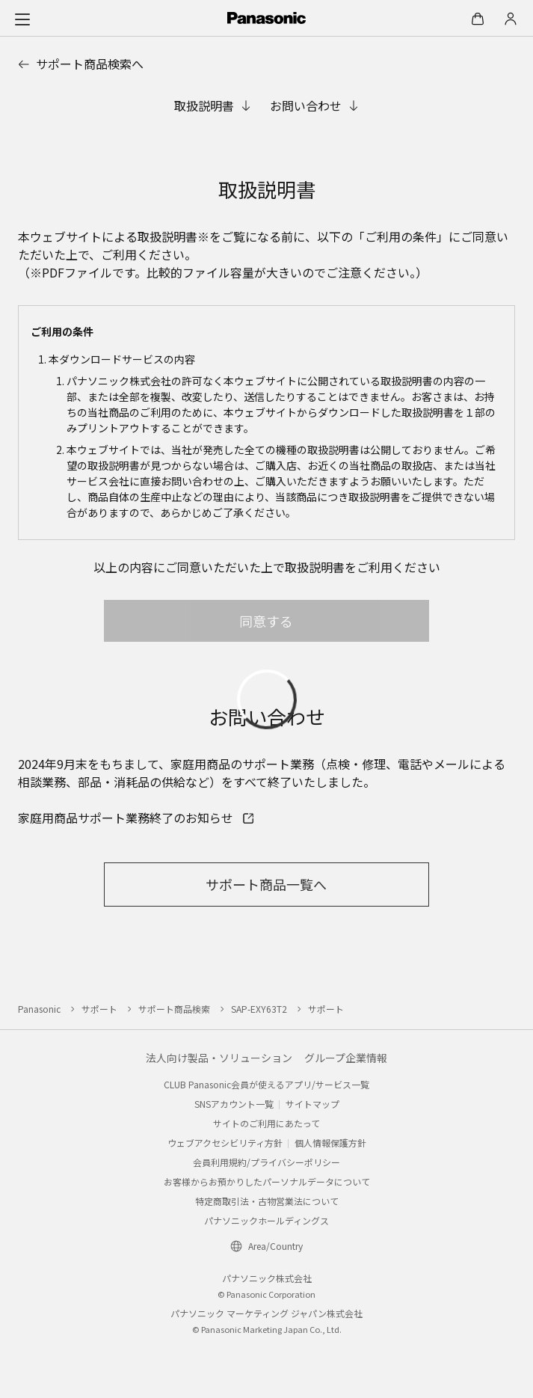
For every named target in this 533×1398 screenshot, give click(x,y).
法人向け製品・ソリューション (219, 1057)
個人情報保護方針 (330, 1142)
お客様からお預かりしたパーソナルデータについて (267, 1181)
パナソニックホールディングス (266, 1220)
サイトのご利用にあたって (266, 1123)
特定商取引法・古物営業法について (267, 1201)
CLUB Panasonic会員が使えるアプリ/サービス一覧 (266, 1084)
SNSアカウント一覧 (234, 1103)
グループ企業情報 (345, 1057)
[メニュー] (22, 18)
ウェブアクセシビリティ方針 (225, 1142)
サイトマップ (312, 1103)
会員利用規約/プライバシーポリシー (266, 1162)
